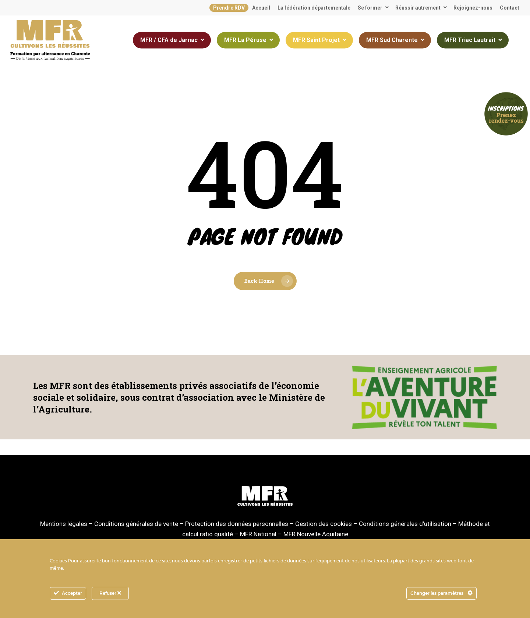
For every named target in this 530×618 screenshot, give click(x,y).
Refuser (110, 593)
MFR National (258, 534)
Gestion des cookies (323, 523)
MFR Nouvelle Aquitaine (315, 534)
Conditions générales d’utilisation (405, 523)
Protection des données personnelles (236, 523)
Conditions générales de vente (136, 523)
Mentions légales (63, 523)
